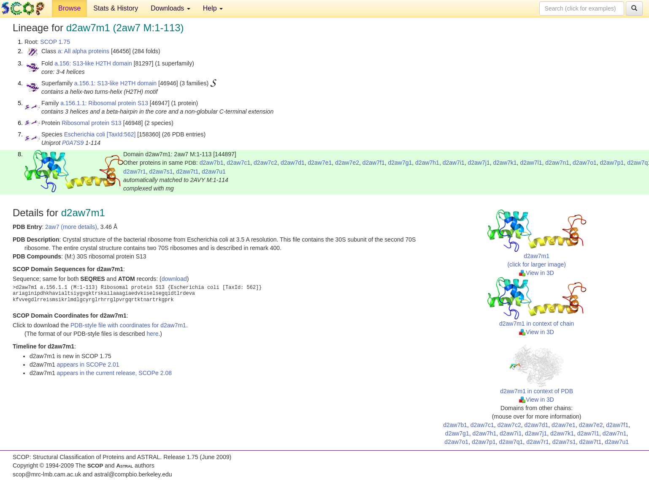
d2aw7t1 (187, 171)
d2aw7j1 (479, 162)
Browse (69, 8)
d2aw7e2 (347, 162)
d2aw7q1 (511, 441)
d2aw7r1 (134, 171)
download (174, 278)
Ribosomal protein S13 (92, 123)
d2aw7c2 (265, 162)
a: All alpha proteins (83, 51)
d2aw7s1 (161, 171)
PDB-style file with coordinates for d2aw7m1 (128, 325)
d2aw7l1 (531, 162)
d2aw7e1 (320, 162)
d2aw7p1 (612, 162)
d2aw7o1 (585, 162)
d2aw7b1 (212, 162)
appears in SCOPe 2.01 (88, 364)
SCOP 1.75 (55, 41)
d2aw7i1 (454, 162)
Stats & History (115, 8)
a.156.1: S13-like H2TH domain (115, 83)
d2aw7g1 (400, 162)
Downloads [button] (170, 8)
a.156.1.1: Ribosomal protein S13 (104, 103)
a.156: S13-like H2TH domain (93, 63)
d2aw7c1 (238, 162)
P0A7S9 (73, 142)
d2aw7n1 (557, 162)
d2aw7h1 (427, 162)
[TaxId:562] (121, 134)
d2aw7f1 (373, 162)
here (152, 333)
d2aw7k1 (505, 162)
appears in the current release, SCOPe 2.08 (114, 373)
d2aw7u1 (214, 171)
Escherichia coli (84, 134)
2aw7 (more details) (71, 226)
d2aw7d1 (293, 162)
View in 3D (536, 272)
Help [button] (213, 8)
